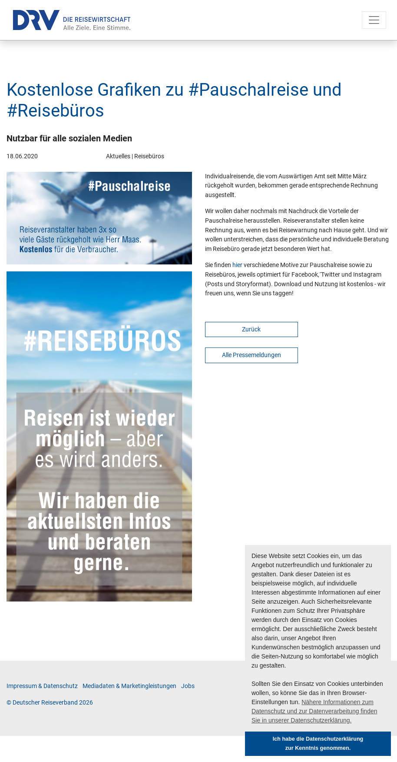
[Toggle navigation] (374, 20)
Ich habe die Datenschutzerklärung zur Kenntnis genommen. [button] (318, 743)
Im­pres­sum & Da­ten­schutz (42, 686)
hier (238, 265)
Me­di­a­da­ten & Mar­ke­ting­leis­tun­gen (129, 686)
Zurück (251, 329)
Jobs (188, 686)
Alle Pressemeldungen (251, 355)
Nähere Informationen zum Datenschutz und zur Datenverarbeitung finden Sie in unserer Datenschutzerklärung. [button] (314, 711)
